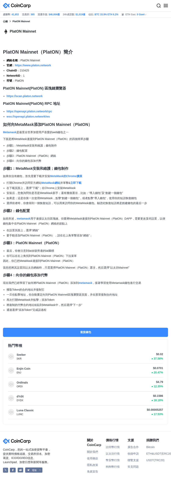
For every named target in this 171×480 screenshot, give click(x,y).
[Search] (158, 5)
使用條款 (92, 458)
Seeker (21, 354)
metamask (24, 218)
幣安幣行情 (113, 460)
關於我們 (92, 451)
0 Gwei (142, 14)
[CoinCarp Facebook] (13, 470)
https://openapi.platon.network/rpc (29, 111)
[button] (34, 470)
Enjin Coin (23, 368)
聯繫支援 (133, 460)
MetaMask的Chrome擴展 (66, 176)
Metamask (9, 132)
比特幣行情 (113, 447)
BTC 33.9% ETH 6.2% (106, 14)
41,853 (15, 14)
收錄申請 (133, 453)
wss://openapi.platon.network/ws (28, 116)
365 (32, 14)
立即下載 (75, 182)
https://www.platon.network (33, 65)
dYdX (20, 396)
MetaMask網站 (50, 182)
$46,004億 (54, 14)
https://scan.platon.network (25, 96)
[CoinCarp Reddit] (20, 470)
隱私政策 (92, 465)
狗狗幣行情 (113, 466)
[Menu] (165, 5)
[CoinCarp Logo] (18, 5)
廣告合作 (133, 447)
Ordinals (22, 382)
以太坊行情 (113, 453)
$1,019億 (80, 14)
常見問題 (133, 466)
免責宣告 (92, 471)
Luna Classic (25, 410)
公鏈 (5, 21)
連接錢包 (85, 332)
